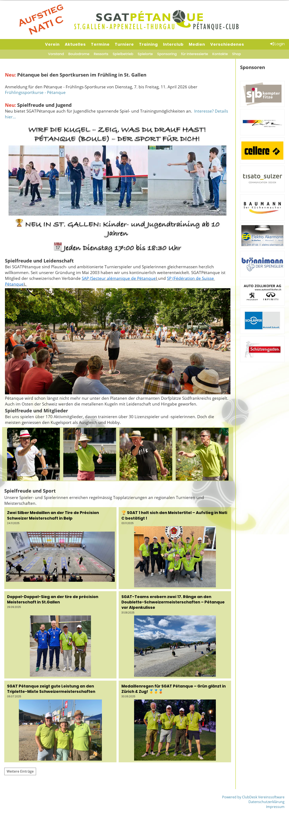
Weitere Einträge (20, 771)
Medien (197, 44)
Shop (236, 53)
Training (148, 44)
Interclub (173, 44)
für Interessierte (194, 53)
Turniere (124, 44)
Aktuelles (75, 44)
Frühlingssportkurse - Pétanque (35, 92)
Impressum (275, 806)
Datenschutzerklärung (266, 801)
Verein (52, 44)
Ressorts (101, 53)
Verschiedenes (227, 44)
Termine (100, 44)
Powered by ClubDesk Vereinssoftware (253, 797)
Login (277, 44)
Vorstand (56, 53)
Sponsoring (167, 53)
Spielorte (145, 53)
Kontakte (220, 53)
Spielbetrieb (123, 53)
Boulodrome (78, 53)
